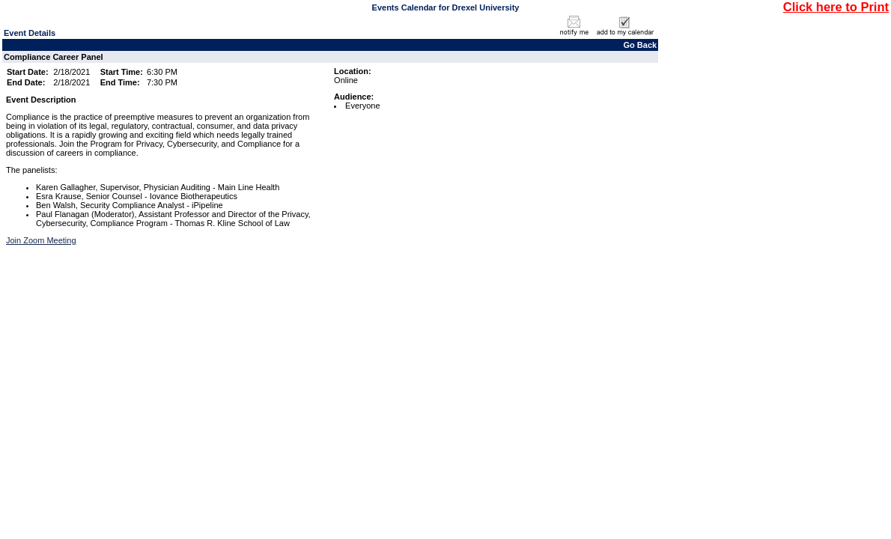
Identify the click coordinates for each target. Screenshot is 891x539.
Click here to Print (836, 6)
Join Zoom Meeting (41, 240)
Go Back (640, 44)
